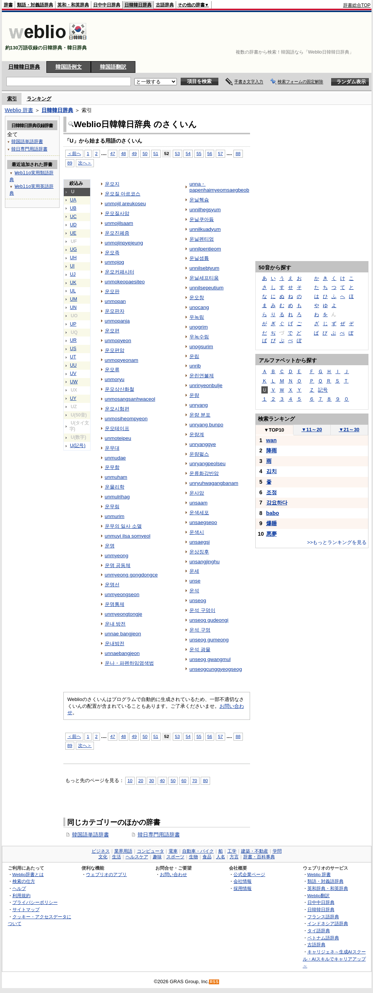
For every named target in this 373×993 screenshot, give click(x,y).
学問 (277, 851)
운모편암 (114, 350)
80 (205, 780)
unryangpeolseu (207, 463)
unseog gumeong (209, 640)
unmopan (115, 301)
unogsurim (201, 346)
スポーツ (175, 857)
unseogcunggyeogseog (215, 669)
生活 (116, 857)
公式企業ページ (249, 874)
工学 (231, 851)
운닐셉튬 (199, 258)
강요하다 (276, 503)
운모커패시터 (119, 272)
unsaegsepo (203, 522)
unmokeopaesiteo (125, 281)
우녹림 (196, 317)
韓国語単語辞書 (90, 835)
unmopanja (117, 321)
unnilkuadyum (205, 229)
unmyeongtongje (123, 614)
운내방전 (114, 643)
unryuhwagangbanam (213, 483)
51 (155, 153)
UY (73, 398)
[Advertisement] (347, 36)
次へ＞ (85, 745)
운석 (194, 590)
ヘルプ (19, 888)
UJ (73, 274)
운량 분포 (199, 415)
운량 (194, 395)
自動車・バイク (198, 851)
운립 (194, 356)
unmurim (114, 516)
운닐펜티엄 (201, 239)
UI (72, 266)
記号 (323, 390)
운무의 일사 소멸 (123, 526)
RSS (214, 982)
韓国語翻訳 (113, 67)
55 (198, 153)
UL (73, 291)
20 (140, 780)
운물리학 (114, 487)
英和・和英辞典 (73, 5)
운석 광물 (199, 649)
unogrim (198, 327)
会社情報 (242, 881)
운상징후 (199, 552)
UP (73, 324)
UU (73, 365)
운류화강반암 (204, 473)
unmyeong (117, 555)
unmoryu (114, 379)
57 (220, 153)
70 (194, 780)
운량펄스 (199, 454)
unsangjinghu (204, 561)
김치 (271, 471)
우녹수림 (199, 337)
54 (188, 153)
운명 (110, 546)
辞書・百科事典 (259, 857)
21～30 (349, 429)
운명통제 (114, 604)
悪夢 (271, 534)
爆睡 (271, 523)
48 (123, 736)
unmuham (116, 477)
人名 (220, 857)
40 (162, 780)
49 (134, 736)
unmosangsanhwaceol (130, 399)
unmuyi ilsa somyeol (127, 536)
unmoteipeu (118, 438)
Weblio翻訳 (318, 895)
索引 (12, 98)
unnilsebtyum (204, 268)
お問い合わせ (173, 874)
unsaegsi (199, 542)
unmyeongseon (122, 594)
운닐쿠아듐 (201, 219)
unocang (199, 307)
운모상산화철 (119, 389)
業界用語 (123, 851)
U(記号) (78, 445)
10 (129, 780)
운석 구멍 (199, 630)
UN (73, 307)
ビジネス (101, 851)
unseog (197, 600)
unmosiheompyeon (126, 418)
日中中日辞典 (106, 5)
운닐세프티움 (204, 278)
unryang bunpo (206, 424)
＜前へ (74, 736)
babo (272, 513)
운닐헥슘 (199, 200)
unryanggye (202, 444)
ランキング (39, 98)
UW (74, 381)
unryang (198, 405)
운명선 (112, 584)
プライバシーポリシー (35, 902)
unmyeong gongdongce (131, 575)
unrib (195, 366)
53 (177, 153)
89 (70, 745)
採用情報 (242, 888)
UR (73, 340)
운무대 (112, 448)
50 (145, 153)
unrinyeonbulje (206, 385)
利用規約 (21, 895)
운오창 (196, 297)
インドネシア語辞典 (327, 923)
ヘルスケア (137, 857)
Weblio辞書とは (28, 874)
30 (151, 780)
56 (209, 153)
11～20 (311, 429)
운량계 (196, 434)
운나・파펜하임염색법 (129, 663)
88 (238, 153)
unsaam (198, 503)
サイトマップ (26, 909)
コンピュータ (150, 851)
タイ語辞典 (318, 930)
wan (271, 440)
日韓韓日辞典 (138, 5)
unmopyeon (118, 340)
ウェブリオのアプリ (106, 874)
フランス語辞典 (323, 916)
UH (73, 257)
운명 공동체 (118, 565)
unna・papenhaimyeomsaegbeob (219, 187)
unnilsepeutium (206, 288)
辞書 (8, 5)
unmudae (115, 458)
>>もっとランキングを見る (337, 542)
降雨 (271, 450)
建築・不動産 (254, 851)
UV (73, 373)
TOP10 (274, 430)
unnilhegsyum (205, 209)
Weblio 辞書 (19, 110)
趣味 (157, 857)
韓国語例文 (68, 67)
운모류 (112, 369)
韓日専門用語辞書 (159, 835)
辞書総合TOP (357, 5)
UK (73, 282)
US (73, 348)
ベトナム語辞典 (323, 937)
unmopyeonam (121, 360)
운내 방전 (115, 624)
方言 (234, 857)
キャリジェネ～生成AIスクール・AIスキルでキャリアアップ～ (334, 958)
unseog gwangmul (209, 659)
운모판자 (114, 311)
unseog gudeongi (208, 620)
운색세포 (199, 512)
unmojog (114, 262)
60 (183, 780)
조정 (271, 492)
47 (112, 736)
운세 (194, 571)
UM (73, 299)
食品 (207, 857)
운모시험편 (117, 409)
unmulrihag (117, 497)
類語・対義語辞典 (35, 5)
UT (73, 357)
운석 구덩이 (202, 610)
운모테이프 (117, 428)
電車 (173, 851)
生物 (193, 857)
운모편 (112, 331)
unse (194, 581)
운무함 (112, 467)
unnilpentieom (205, 249)
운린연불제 (201, 375)
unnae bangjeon (123, 633)
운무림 (112, 506)
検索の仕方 (23, 881)
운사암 (196, 493)
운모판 (112, 291)
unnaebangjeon (122, 653)
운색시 (196, 532)
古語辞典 (165, 5)
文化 (102, 857)
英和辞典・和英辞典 (327, 888)
